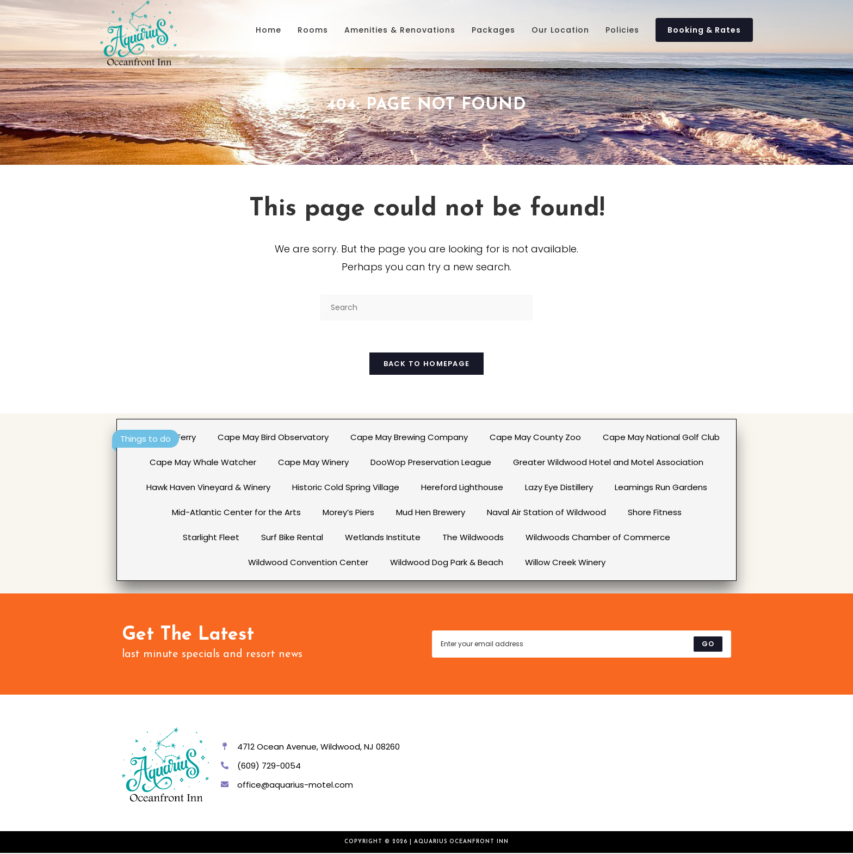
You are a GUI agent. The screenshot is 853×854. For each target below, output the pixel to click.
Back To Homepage (427, 365)
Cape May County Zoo (535, 438)
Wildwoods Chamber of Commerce (598, 538)
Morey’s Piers (348, 513)
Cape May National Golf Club (661, 438)
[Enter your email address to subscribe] (581, 645)
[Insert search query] (426, 307)
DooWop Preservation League (430, 463)
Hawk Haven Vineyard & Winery (208, 488)
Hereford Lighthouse (462, 488)
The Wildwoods (473, 538)
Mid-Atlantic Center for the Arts (236, 513)
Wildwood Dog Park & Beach (446, 563)
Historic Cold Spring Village (345, 488)
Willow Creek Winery (565, 563)
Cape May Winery (313, 463)
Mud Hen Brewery (430, 513)
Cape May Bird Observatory (273, 438)
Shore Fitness (655, 513)
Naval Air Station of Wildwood (546, 513)
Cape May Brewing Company (409, 438)
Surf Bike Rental (292, 538)
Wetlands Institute (383, 538)
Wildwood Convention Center (308, 563)
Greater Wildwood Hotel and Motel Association (608, 463)
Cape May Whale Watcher (203, 463)
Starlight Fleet (211, 538)
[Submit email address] (708, 645)
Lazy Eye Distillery (559, 488)
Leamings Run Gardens (661, 488)
